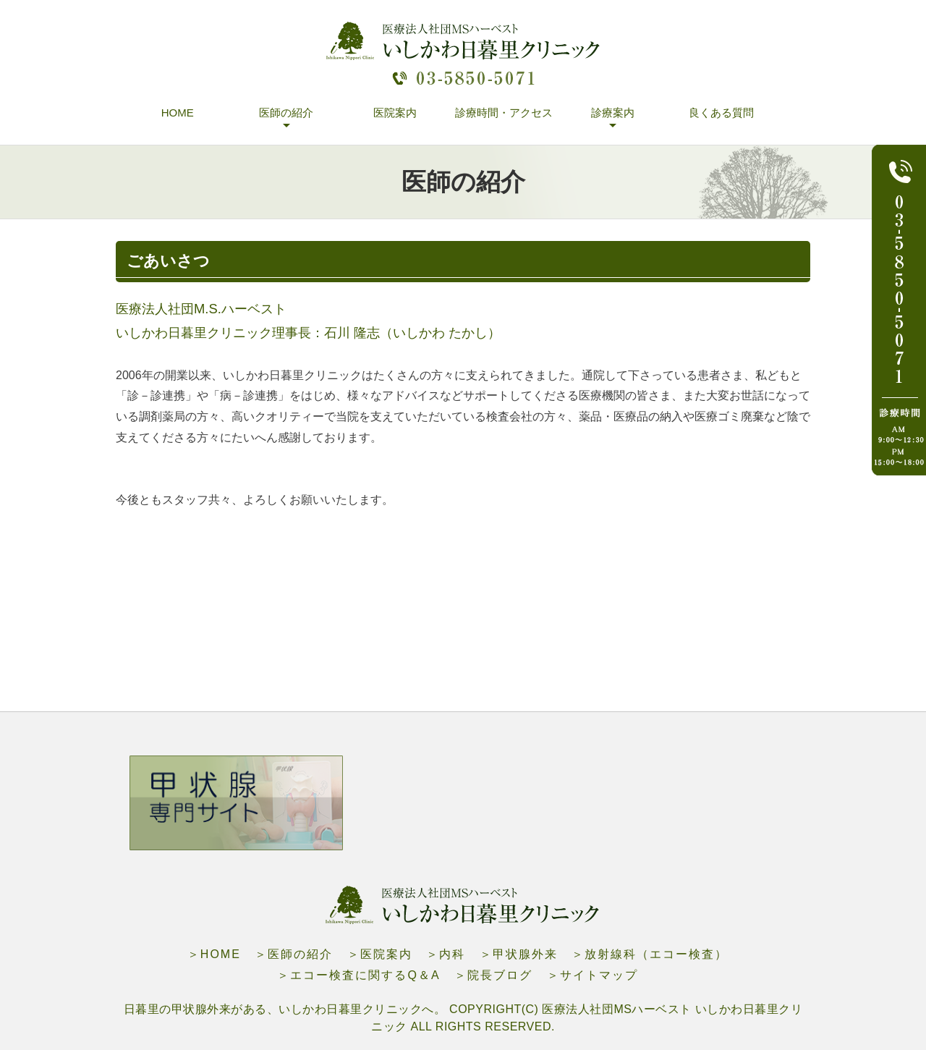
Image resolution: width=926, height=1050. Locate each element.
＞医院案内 (379, 954)
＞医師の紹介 (294, 954)
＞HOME (214, 954)
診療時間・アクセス (504, 112)
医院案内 (395, 112)
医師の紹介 (286, 112)
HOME (177, 112)
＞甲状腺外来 (519, 954)
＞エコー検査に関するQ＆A (358, 975)
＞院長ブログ (493, 975)
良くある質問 (721, 112)
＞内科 (445, 954)
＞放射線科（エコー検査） (650, 954)
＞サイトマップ (592, 975)
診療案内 (612, 112)
